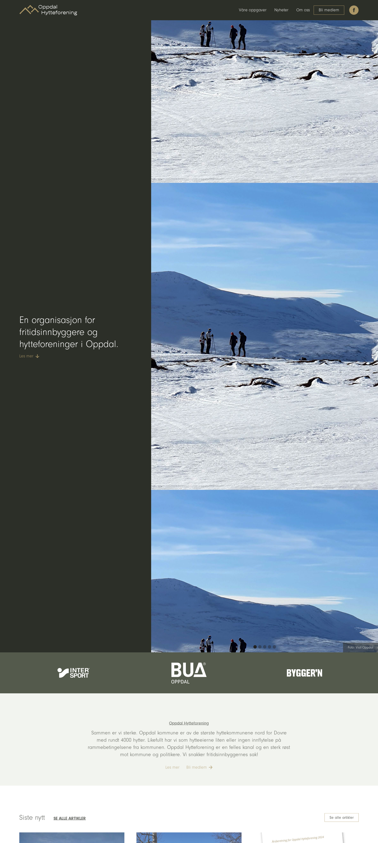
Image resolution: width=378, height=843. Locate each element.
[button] (255, 647)
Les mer (172, 775)
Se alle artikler (342, 825)
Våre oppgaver (253, 10)
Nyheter (281, 10)
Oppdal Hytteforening (189, 730)
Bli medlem (329, 10)
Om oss (303, 10)
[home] (48, 10)
